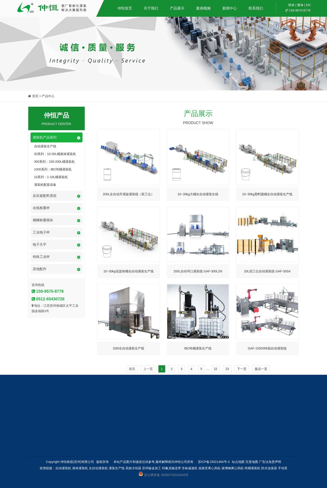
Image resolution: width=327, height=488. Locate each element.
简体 (291, 5)
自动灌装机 (63, 468)
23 (227, 369)
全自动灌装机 (98, 468)
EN (308, 5)
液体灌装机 (80, 468)
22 (215, 369)
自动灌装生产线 (45, 146)
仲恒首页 (125, 8)
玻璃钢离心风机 (232, 468)
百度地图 (251, 462)
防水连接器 (269, 468)
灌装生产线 (117, 468)
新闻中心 (229, 8)
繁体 (300, 5)
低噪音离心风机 (209, 468)
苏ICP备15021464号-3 (214, 462)
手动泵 (282, 468)
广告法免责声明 (270, 462)
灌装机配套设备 (45, 184)
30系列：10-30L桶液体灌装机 (55, 154)
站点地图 (238, 462)
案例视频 (203, 8)
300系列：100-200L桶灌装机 (54, 161)
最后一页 (261, 369)
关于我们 (151, 8)
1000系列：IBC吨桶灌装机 (53, 169)
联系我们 (256, 8)
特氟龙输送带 (171, 468)
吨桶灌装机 (252, 468)
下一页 (242, 369)
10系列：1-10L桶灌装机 (51, 177)
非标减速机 (190, 468)
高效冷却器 (133, 468)
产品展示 (177, 8)
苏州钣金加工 (151, 468)
